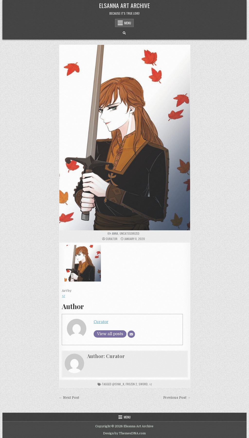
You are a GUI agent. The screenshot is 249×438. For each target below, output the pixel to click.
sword (143, 384)
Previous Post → (177, 397)
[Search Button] (124, 33)
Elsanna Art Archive (124, 5)
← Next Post (69, 397)
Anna (115, 233)
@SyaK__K (118, 384)
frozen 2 (131, 384)
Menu (127, 22)
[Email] (131, 334)
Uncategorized (129, 233)
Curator (111, 238)
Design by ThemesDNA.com (124, 433)
